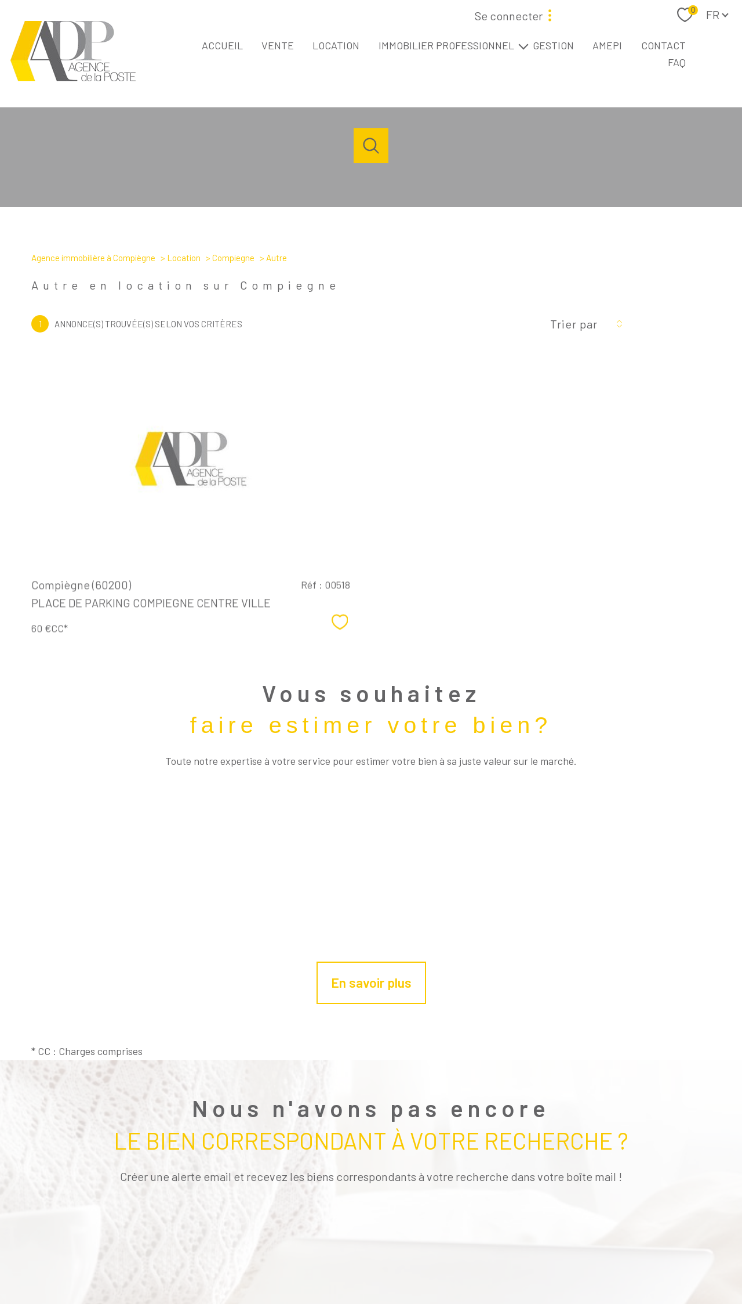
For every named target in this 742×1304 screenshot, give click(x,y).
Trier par (574, 324)
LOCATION (335, 45)
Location (184, 257)
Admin (456, 1259)
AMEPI (607, 45)
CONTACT (663, 45)
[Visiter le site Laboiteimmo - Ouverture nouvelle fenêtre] (371, 1284)
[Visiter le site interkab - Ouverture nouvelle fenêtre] (621, 1216)
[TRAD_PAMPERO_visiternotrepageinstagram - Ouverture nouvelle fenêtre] (351, 1219)
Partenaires (492, 1259)
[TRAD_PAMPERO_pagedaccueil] (73, 77)
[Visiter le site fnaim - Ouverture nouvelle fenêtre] (547, 1216)
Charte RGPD (537, 1259)
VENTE (277, 45)
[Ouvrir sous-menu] (523, 45)
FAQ (677, 62)
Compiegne (233, 257)
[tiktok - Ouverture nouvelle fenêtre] (430, 1219)
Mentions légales (412, 1259)
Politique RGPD (587, 1259)
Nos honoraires (312, 1259)
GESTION (553, 45)
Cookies (631, 1259)
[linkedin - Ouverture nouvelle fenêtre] (390, 1219)
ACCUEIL (222, 45)
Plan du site (361, 1259)
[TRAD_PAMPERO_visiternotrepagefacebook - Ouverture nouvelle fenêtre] (311, 1219)
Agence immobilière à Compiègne (93, 257)
